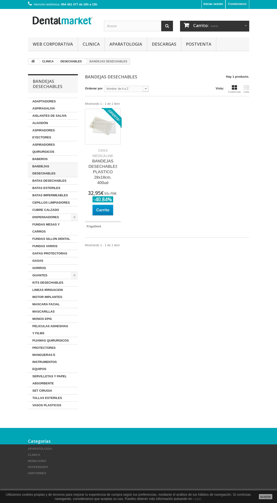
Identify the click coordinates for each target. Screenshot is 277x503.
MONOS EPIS (42, 319)
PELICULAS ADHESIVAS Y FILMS (50, 329)
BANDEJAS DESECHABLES (44, 170)
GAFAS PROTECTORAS (49, 253)
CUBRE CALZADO (45, 210)
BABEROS (40, 159)
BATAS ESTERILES (46, 188)
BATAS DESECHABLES (49, 180)
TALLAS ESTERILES (47, 398)
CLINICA (91, 44)
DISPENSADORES (45, 217)
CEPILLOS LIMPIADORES (51, 202)
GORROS (39, 268)
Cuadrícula (234, 89)
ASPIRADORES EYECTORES (43, 134)
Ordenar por (94, 88)
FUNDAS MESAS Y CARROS (46, 228)
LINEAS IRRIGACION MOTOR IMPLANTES (47, 293)
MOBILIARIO (37, 461)
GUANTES (40, 275)
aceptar (265, 497)
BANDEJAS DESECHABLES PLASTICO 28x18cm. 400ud (102, 167)
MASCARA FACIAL (46, 304)
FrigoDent (94, 226)
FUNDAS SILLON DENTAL (51, 239)
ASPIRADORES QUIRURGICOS (43, 148)
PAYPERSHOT (38, 467)
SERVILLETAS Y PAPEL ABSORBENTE (49, 379)
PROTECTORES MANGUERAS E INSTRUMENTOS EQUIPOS (44, 358)
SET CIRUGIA (42, 390)
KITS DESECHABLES (47, 282)
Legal (197, 499)
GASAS (37, 260)
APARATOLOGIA (125, 44)
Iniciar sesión (213, 4)
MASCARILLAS (43, 311)
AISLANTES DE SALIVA (49, 115)
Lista (246, 89)
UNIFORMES (37, 473)
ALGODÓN (40, 123)
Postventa (198, 44)
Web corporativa (53, 44)
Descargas (164, 44)
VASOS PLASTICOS (46, 405)
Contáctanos (237, 4)
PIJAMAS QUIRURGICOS (50, 340)
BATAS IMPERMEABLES (50, 195)
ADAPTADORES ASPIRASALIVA (44, 105)
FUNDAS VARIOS (45, 246)
